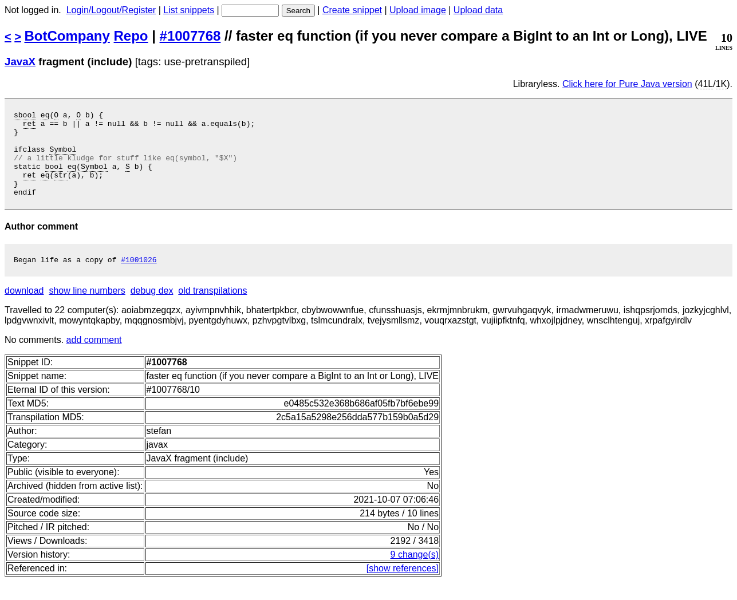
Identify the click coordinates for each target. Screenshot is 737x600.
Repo (131, 36)
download (24, 309)
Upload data (478, 10)
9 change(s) (415, 573)
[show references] (402, 587)
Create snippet (352, 10)
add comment (94, 359)
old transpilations (212, 309)
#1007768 (190, 36)
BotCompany (67, 36)
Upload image (417, 10)
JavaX (20, 62)
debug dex (152, 309)
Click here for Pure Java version (627, 84)
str (60, 188)
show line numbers (87, 309)
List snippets (188, 10)
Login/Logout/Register (111, 10)
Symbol (62, 157)
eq (45, 116)
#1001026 (138, 278)
